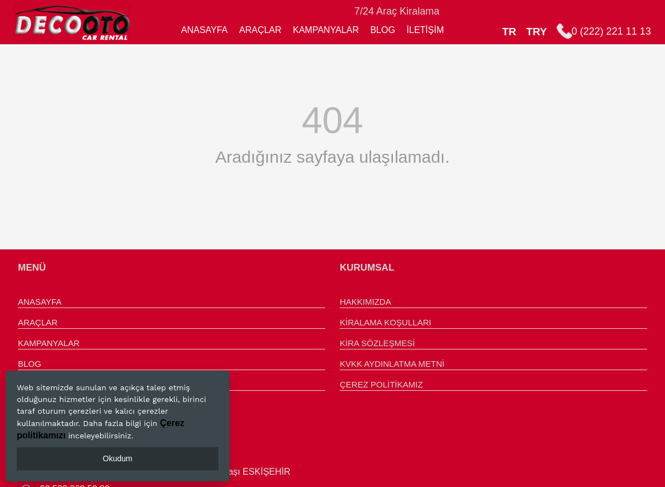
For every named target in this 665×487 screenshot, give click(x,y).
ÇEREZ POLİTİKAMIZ (381, 384)
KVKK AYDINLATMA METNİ (392, 363)
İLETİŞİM (425, 30)
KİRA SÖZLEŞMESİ (377, 343)
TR (509, 31)
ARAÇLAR (260, 30)
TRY (536, 31)
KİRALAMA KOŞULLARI (385, 322)
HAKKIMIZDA (365, 301)
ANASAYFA (204, 30)
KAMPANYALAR (326, 30)
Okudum (118, 458)
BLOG (382, 30)
